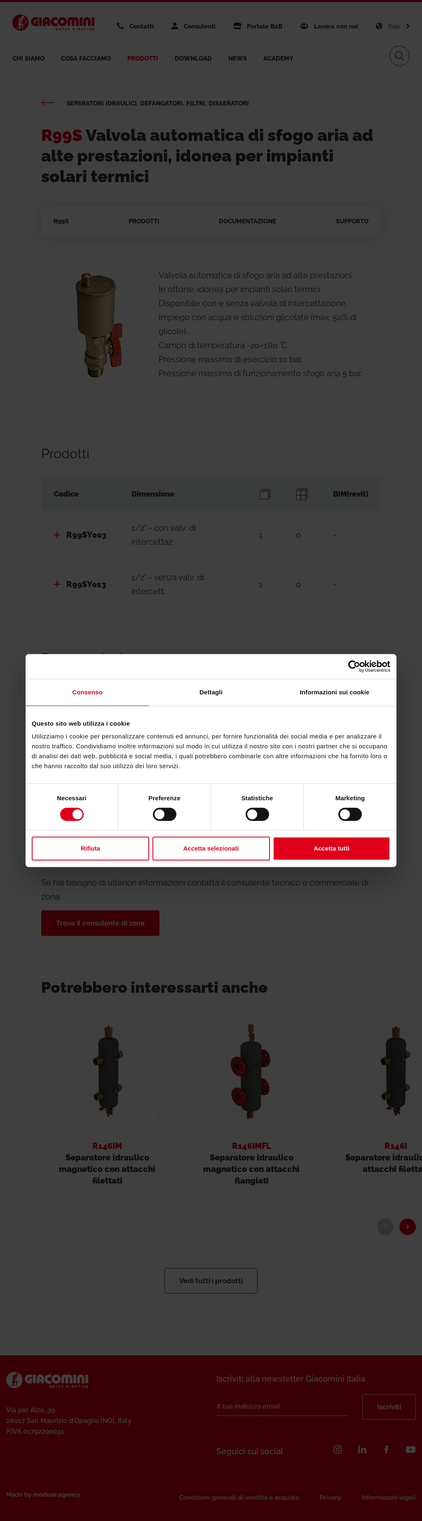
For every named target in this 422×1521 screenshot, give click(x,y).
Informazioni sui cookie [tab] (335, 692)
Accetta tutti (331, 848)
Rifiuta (90, 848)
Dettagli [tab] (211, 692)
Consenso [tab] (87, 692)
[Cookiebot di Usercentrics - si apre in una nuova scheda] (354, 666)
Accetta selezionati (211, 848)
